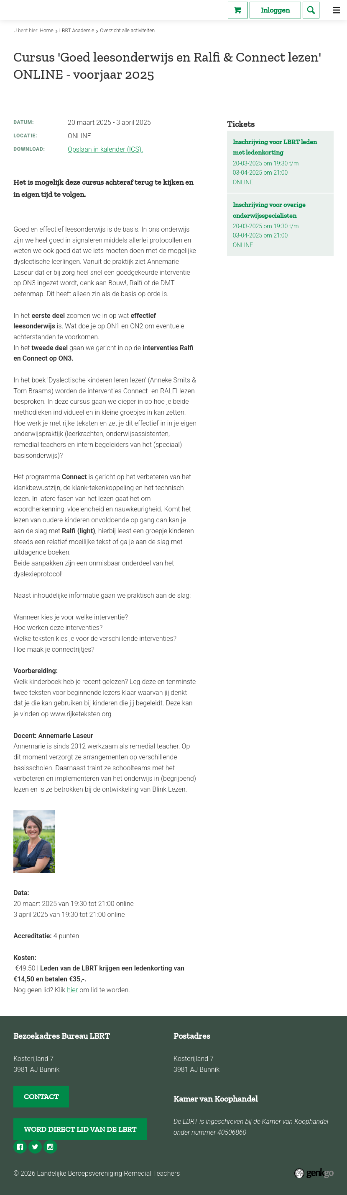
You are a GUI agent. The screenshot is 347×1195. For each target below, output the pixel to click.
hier (72, 990)
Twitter (35, 1147)
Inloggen (275, 10)
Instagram (50, 1147)
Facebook (20, 1147)
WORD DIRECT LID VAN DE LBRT (80, 1129)
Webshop (238, 10)
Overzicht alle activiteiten (127, 31)
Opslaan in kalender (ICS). (105, 149)
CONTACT (41, 1096)
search (311, 10)
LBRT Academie (76, 31)
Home (47, 31)
